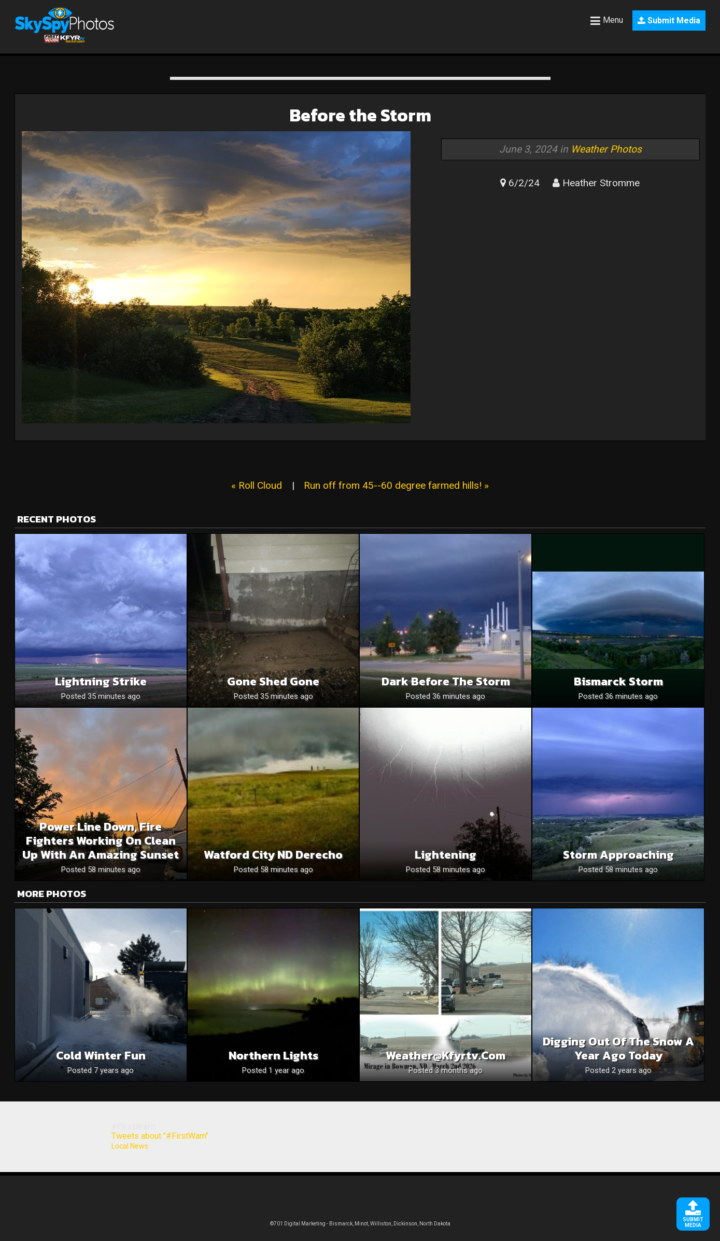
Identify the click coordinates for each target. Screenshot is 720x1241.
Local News (129, 1146)
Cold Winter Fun (101, 1056)
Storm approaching (618, 855)
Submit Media (669, 20)
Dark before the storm (446, 681)
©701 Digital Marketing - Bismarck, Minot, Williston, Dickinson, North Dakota (360, 1223)
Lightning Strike (101, 681)
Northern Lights (273, 1056)
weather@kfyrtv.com (445, 1056)
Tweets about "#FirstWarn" (159, 1136)
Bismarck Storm (618, 681)
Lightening (445, 855)
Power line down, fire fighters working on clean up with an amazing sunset (100, 841)
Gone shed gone (273, 681)
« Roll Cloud (256, 485)
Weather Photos (606, 149)
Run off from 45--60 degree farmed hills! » (396, 485)
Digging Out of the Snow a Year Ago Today (618, 1049)
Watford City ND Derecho (273, 855)
